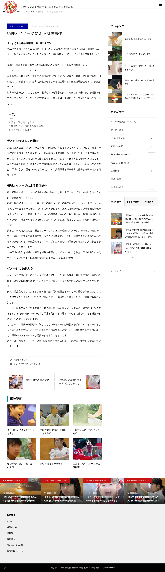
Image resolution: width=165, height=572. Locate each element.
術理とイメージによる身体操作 (27, 126)
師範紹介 (11, 539)
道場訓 (10, 533)
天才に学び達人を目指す (23, 122)
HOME (10, 521)
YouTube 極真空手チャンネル (14, 481)
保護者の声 (12, 527)
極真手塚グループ (15, 551)
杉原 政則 (23, 360)
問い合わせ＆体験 (15, 545)
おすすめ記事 (133, 205)
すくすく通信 (19, 364)
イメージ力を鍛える (21, 130)
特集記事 (149, 205)
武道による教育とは (17, 26)
